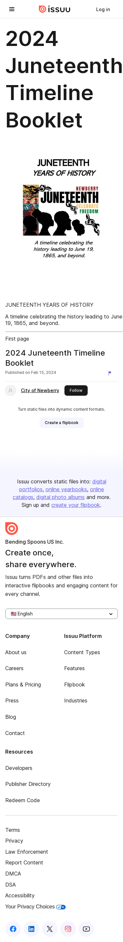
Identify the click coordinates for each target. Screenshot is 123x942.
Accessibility (20, 895)
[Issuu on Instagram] (68, 929)
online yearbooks (66, 489)
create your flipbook (75, 505)
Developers (18, 768)
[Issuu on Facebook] (13, 929)
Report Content (24, 862)
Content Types (82, 652)
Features (74, 668)
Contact (15, 733)
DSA (10, 884)
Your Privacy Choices (35, 906)
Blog (10, 717)
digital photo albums (60, 497)
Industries (75, 700)
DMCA (13, 873)
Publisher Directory (28, 784)
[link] (103, 9)
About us (15, 652)
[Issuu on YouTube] (86, 929)
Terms (12, 830)
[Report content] (111, 373)
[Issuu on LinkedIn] (31, 929)
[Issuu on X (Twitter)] (50, 929)
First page (17, 338)
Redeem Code (22, 800)
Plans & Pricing (23, 684)
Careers (14, 668)
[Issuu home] (54, 9)
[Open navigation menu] (11, 9)
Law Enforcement (26, 851)
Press (12, 700)
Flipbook (74, 684)
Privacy (14, 840)
